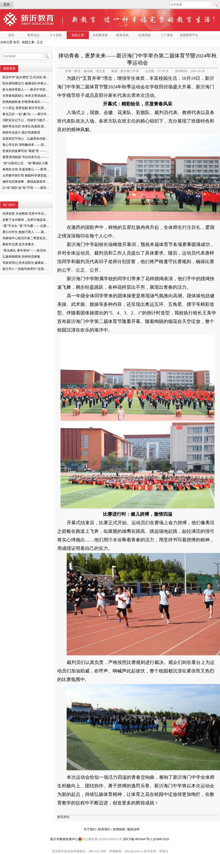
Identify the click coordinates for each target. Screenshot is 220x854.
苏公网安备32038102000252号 (100, 839)
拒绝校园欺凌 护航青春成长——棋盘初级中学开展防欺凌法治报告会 (26, 101)
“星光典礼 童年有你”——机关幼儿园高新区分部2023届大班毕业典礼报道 (26, 250)
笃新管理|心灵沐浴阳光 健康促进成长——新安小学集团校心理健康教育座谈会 (26, 262)
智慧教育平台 (189, 35)
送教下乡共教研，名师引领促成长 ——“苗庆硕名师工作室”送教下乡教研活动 (26, 219)
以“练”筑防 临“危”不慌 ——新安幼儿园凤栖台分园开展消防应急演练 (26, 187)
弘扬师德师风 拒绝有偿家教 (21, 256)
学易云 (163, 851)
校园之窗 (78, 35)
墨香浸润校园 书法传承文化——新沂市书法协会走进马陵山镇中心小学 (26, 157)
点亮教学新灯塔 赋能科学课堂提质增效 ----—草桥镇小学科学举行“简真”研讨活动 (26, 175)
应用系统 (144, 35)
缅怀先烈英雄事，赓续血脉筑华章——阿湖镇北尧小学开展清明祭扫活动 (26, 181)
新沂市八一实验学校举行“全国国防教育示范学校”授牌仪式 (26, 269)
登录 (7, 4)
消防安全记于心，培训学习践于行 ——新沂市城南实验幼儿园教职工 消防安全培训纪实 (26, 120)
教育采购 (122, 35)
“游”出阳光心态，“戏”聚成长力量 (25, 163)
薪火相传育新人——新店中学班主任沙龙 (26, 89)
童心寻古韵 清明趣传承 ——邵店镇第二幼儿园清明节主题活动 (26, 144)
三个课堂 (167, 35)
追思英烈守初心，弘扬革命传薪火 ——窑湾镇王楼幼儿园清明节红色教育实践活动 (26, 138)
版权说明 (133, 829)
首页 (11, 35)
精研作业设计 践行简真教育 (21, 132)
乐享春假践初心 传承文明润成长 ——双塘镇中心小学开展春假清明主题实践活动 (26, 95)
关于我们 (90, 829)
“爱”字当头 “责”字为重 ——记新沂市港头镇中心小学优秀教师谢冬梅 (26, 226)
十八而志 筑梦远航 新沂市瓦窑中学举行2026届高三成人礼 (26, 108)
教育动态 (33, 35)
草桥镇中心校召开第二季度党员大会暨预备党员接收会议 (26, 238)
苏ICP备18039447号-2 (137, 839)
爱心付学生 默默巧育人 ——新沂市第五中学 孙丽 (26, 232)
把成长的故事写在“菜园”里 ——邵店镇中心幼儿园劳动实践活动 (26, 151)
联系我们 (104, 829)
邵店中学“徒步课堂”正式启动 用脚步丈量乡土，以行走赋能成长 (26, 77)
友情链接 (119, 829)
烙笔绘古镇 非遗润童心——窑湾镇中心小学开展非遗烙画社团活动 (26, 169)
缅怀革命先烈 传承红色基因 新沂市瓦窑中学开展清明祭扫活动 (26, 126)
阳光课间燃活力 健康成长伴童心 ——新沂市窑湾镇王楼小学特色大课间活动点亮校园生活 (26, 83)
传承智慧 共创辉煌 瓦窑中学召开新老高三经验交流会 (26, 213)
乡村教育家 (100, 35)
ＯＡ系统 (56, 35)
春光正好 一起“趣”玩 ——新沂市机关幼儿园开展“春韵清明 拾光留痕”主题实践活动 (26, 114)
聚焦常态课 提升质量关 (18, 244)
